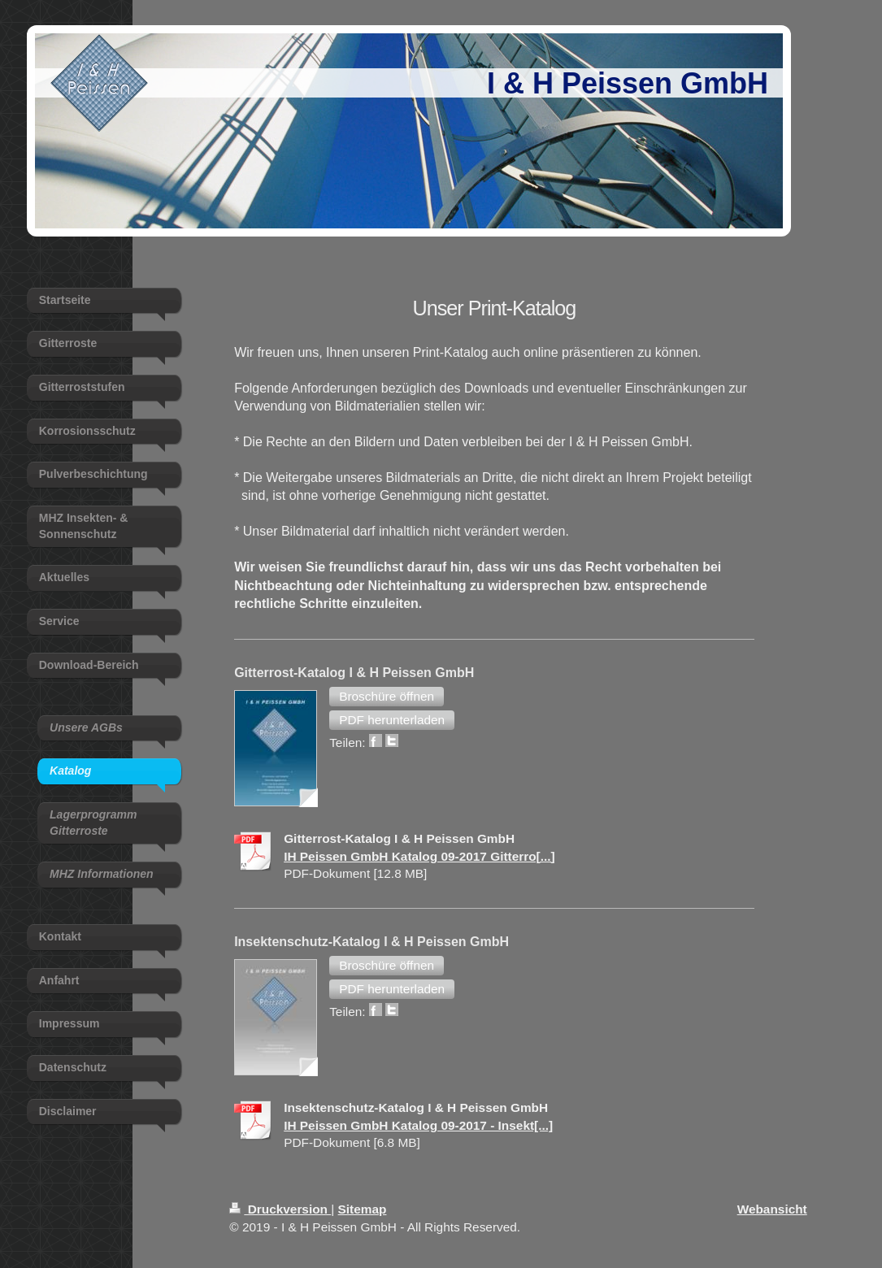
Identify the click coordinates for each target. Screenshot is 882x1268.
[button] (386, 696)
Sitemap (362, 1209)
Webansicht (772, 1209)
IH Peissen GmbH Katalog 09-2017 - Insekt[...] (418, 1125)
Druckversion (280, 1209)
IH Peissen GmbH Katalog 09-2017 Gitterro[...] (419, 856)
